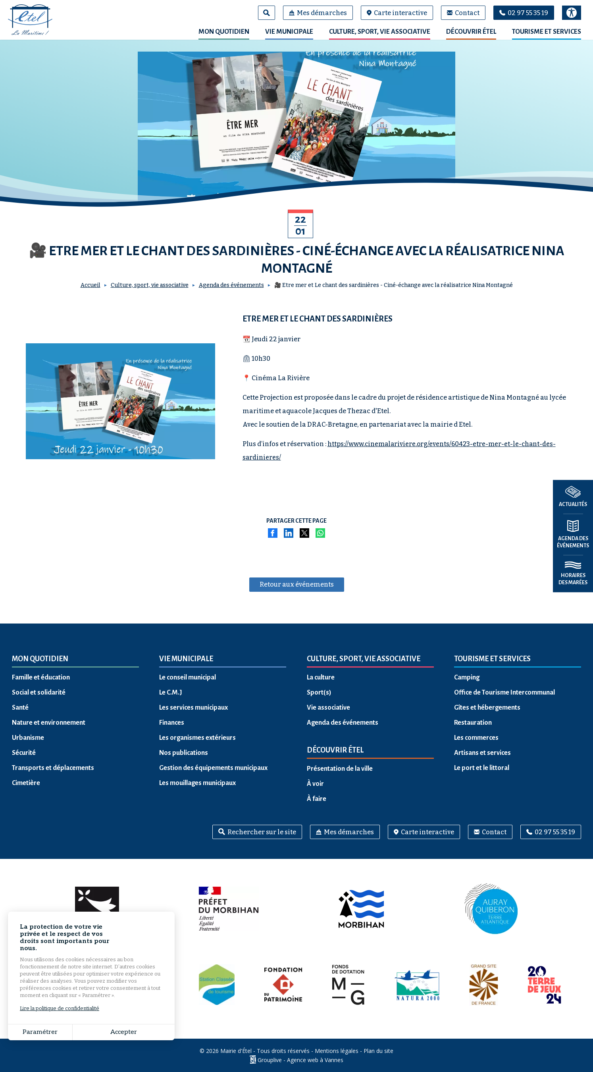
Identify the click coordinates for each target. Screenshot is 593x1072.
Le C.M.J (170, 692)
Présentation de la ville (340, 768)
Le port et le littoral (481, 768)
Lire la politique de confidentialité (59, 1008)
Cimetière (26, 783)
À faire (316, 799)
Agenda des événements (231, 285)
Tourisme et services (546, 31)
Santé (20, 707)
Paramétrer (40, 1032)
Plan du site (378, 1051)
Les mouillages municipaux (197, 783)
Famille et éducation (41, 677)
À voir (315, 783)
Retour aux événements (297, 584)
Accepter (123, 1032)
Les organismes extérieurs (197, 737)
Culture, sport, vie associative (379, 31)
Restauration (473, 722)
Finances (171, 722)
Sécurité (24, 752)
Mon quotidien (223, 31)
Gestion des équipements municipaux (213, 768)
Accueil (90, 285)
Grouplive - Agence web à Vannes (300, 1059)
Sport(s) (319, 692)
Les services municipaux (193, 707)
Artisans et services (482, 752)
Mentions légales (336, 1051)
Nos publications (183, 752)
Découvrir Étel (471, 31)
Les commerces (476, 737)
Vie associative (328, 707)
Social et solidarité (38, 692)
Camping (466, 677)
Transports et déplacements (53, 768)
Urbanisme (28, 737)
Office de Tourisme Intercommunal (504, 692)
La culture (321, 677)
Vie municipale (289, 31)
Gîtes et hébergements (487, 707)
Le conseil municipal (187, 677)
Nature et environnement (48, 722)
